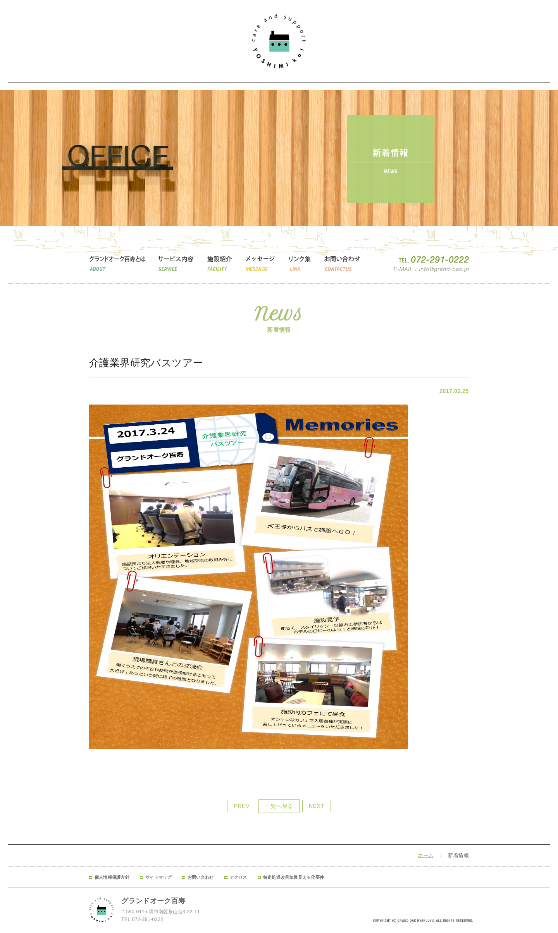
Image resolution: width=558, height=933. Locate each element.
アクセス (238, 877)
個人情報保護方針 (112, 877)
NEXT (316, 806)
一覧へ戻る (279, 806)
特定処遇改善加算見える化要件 (293, 877)
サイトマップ (158, 877)
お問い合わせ (201, 877)
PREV (242, 806)
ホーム (425, 855)
